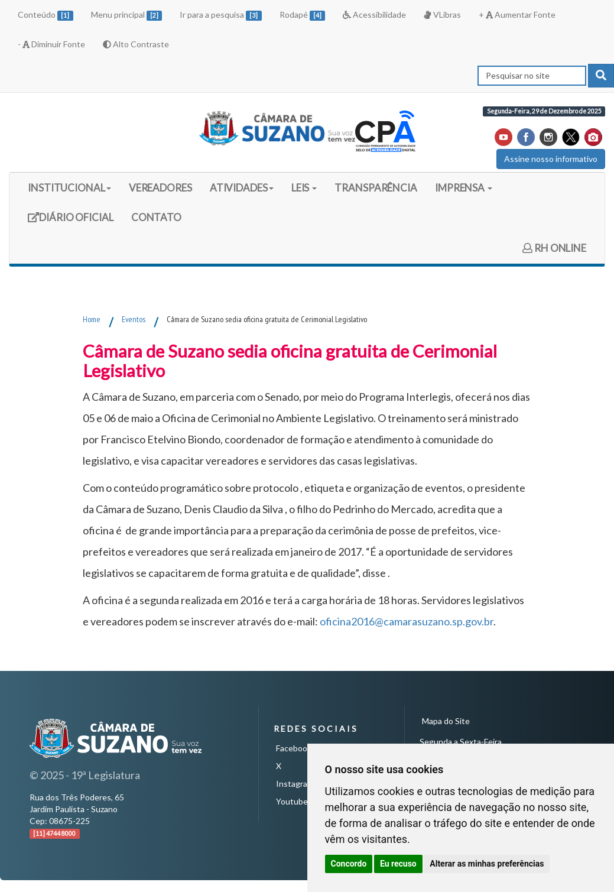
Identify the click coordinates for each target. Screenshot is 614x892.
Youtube (292, 801)
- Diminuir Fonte (51, 44)
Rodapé (303, 15)
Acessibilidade (374, 14)
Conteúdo (45, 15)
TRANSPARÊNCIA (375, 187)
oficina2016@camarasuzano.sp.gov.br (406, 621)
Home (91, 319)
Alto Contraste (136, 44)
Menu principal (127, 15)
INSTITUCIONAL (69, 187)
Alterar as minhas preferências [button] (487, 863)
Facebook (293, 748)
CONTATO (156, 217)
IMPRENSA (463, 187)
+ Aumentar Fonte (517, 14)
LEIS (304, 187)
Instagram (295, 784)
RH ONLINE (554, 248)
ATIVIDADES (242, 187)
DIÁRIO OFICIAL (70, 221)
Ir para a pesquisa (221, 15)
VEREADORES (160, 187)
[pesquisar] (601, 75)
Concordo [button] (349, 863)
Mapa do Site (446, 721)
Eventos (133, 319)
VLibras (442, 14)
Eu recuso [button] (398, 863)
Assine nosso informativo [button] (550, 159)
